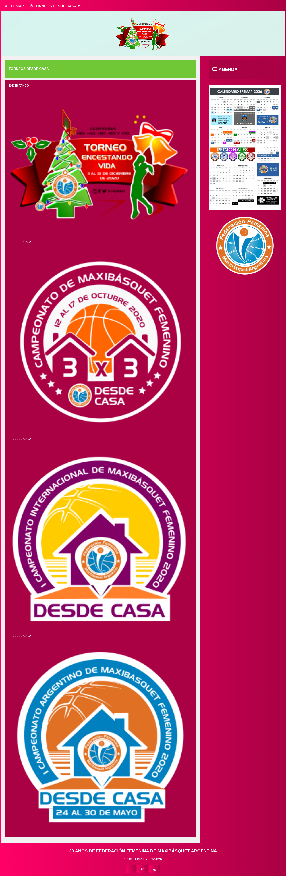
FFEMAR (14, 6)
